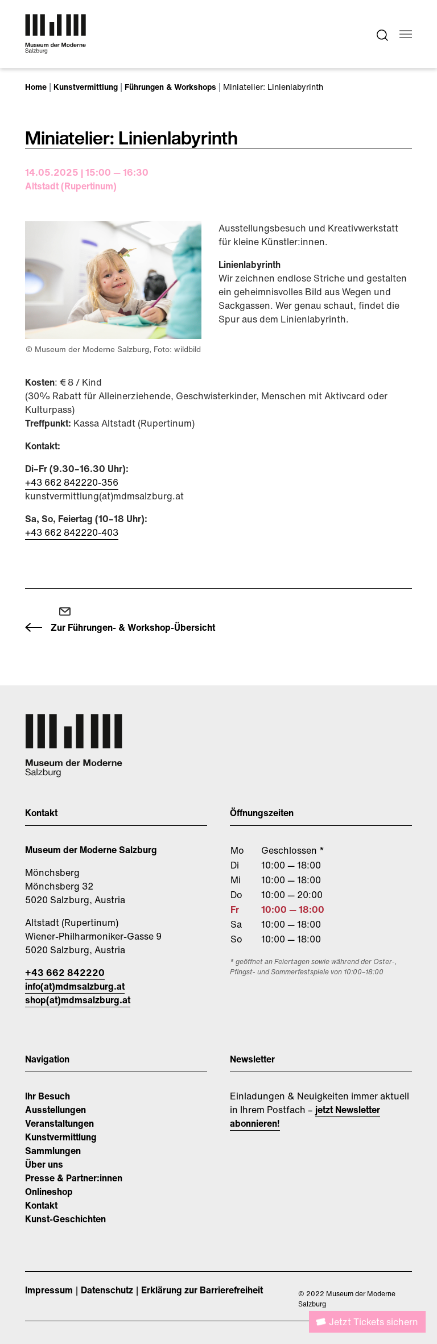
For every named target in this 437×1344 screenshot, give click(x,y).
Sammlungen (53, 1150)
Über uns (44, 1164)
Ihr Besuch (47, 1096)
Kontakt (41, 1205)
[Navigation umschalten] (405, 34)
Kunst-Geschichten (65, 1219)
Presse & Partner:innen (73, 1178)
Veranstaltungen (59, 1123)
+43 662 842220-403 (71, 532)
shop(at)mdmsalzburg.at (77, 1000)
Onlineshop (49, 1191)
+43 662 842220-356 (71, 482)
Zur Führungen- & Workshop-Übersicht (133, 627)
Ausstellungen (55, 1109)
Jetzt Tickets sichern (373, 1322)
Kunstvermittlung (61, 1137)
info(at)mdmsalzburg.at (75, 986)
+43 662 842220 (65, 972)
